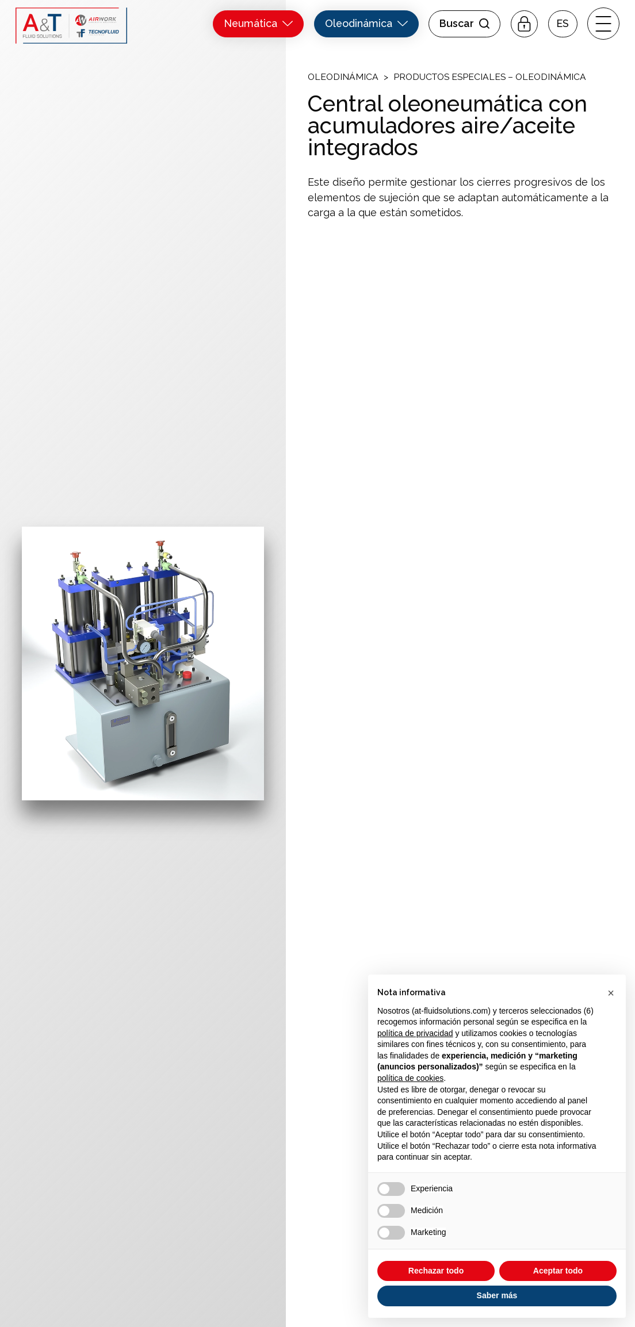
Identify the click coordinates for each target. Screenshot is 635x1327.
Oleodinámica (343, 76)
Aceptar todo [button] (558, 1270)
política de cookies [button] (410, 1078)
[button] (562, 23)
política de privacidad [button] (415, 1033)
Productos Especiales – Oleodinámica (489, 76)
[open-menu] (603, 23)
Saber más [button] (497, 1295)
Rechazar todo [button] (436, 1270)
